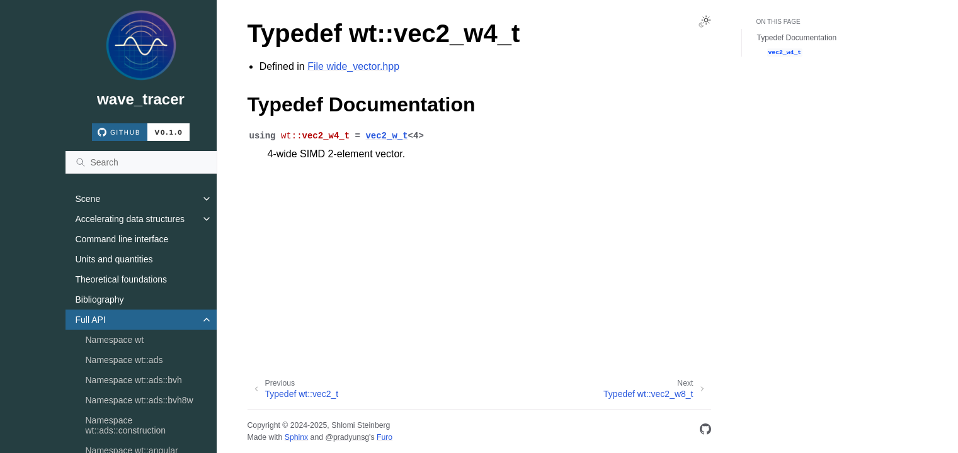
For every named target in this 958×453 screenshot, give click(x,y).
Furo (384, 437)
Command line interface (122, 239)
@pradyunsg (347, 437)
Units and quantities (114, 259)
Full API (91, 320)
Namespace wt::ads (124, 360)
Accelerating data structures (130, 219)
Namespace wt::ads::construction (126, 425)
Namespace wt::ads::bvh (134, 380)
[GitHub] (705, 431)
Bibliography (100, 299)
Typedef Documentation (797, 37)
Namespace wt (115, 340)
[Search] (141, 162)
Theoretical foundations (122, 279)
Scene (88, 199)
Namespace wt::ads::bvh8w (139, 400)
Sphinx (296, 437)
